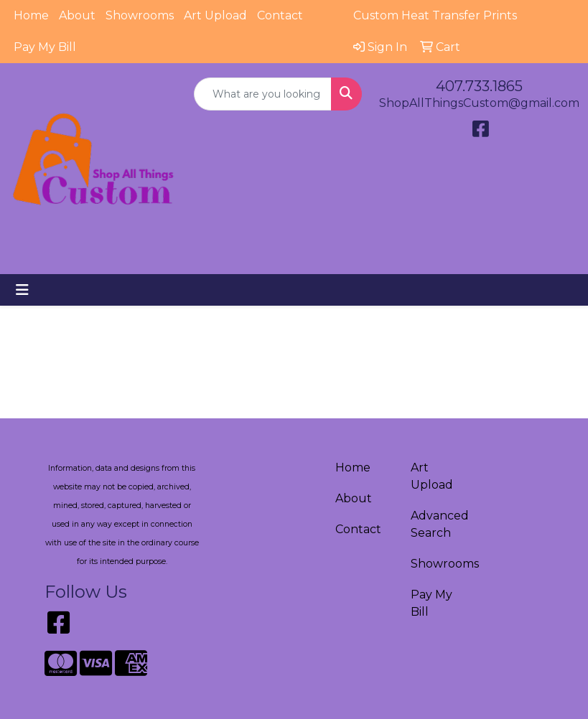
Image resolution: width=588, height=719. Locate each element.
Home (31, 15)
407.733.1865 (479, 86)
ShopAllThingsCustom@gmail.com (479, 103)
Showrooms (140, 15)
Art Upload (215, 15)
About (77, 15)
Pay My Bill (45, 47)
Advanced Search (440, 524)
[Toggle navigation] (22, 290)
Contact (280, 15)
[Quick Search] (263, 94)
